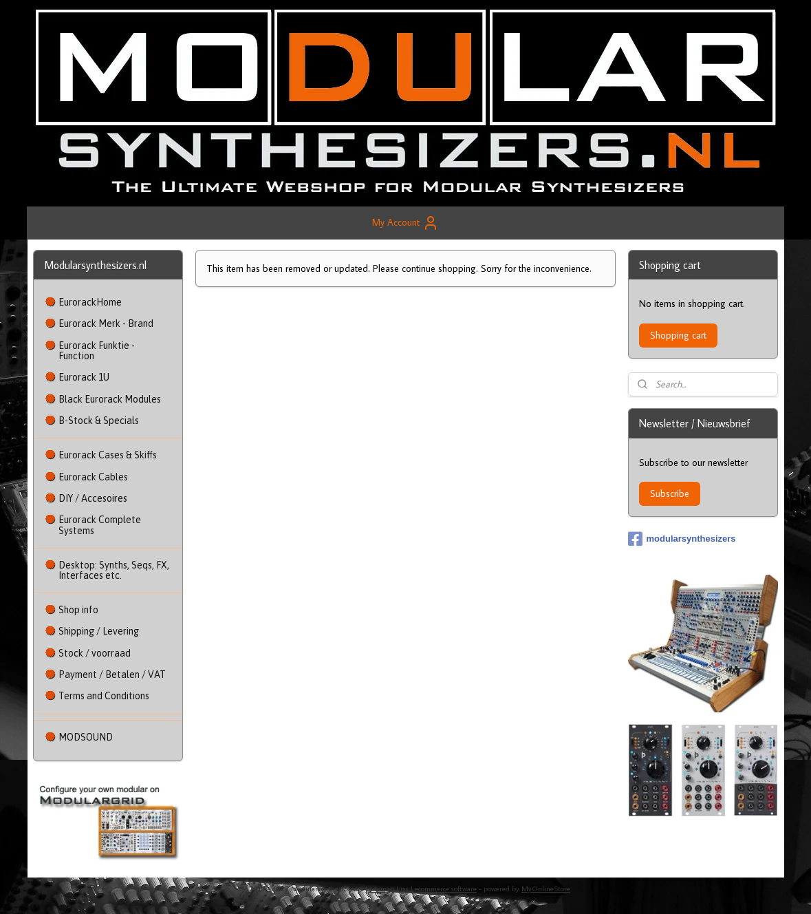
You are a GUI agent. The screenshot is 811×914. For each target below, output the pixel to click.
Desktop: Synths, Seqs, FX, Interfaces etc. (113, 570)
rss (404, 888)
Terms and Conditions (103, 695)
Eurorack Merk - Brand (105, 323)
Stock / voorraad (94, 653)
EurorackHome (90, 302)
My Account (405, 223)
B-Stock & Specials (98, 420)
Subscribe (669, 493)
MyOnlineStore (545, 888)
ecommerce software (446, 888)
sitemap (381, 888)
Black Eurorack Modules (109, 399)
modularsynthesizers (682, 539)
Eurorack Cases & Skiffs (107, 454)
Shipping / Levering (98, 631)
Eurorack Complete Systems (99, 524)
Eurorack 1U (83, 377)
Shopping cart (678, 335)
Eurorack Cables (93, 476)
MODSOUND (85, 737)
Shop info (78, 609)
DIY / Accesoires (92, 498)
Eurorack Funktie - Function (96, 350)
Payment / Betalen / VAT (112, 674)
